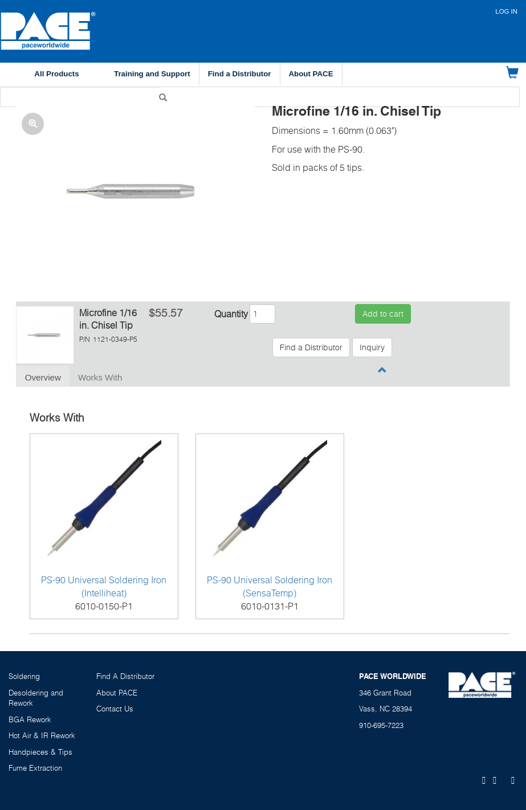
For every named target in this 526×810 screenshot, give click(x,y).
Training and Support (152, 73)
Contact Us (114, 708)
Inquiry (372, 347)
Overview (43, 377)
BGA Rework (30, 719)
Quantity (231, 314)
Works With (100, 377)
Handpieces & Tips (40, 751)
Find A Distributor (125, 676)
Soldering (24, 676)
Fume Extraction (35, 767)
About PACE (311, 73)
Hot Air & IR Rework (42, 735)
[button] (135, 193)
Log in (506, 11)
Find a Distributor (239, 73)
